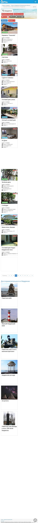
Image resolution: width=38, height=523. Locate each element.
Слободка (5, 205)
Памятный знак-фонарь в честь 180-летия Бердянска (9, 428)
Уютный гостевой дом (9, 120)
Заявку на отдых (19, 14)
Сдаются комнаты (7, 77)
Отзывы (20, 16)
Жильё (5, 16)
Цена (11, 20)
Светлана (5, 57)
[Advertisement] (19, 159)
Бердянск (7, 11)
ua (35, 6)
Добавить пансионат (7, 14)
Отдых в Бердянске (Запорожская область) (20, 5)
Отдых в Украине (6, 5)
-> (32, 275)
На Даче (4, 140)
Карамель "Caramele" (8, 35)
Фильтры (4, 20)
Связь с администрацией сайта (6, 519)
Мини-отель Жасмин (8, 227)
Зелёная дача (6, 182)
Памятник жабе (7, 298)
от (4, 32)
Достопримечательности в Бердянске (15, 281)
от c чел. (4, 74)
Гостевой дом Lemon (8, 99)
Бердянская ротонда (8, 375)
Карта (12, 16)
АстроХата (5, 401)
